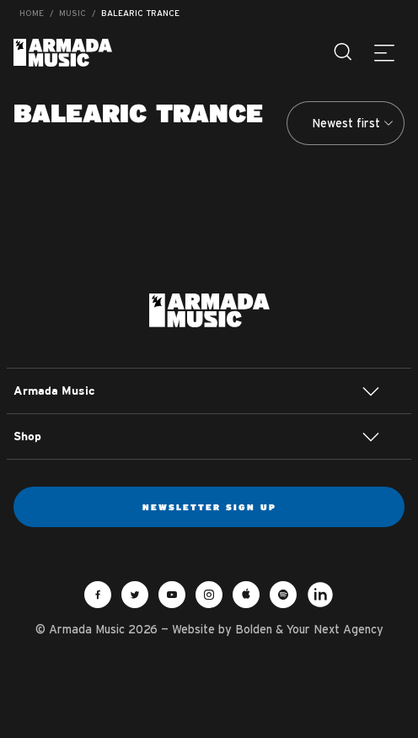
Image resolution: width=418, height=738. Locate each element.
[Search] (344, 52)
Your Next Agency (335, 629)
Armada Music (62, 52)
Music (72, 13)
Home (31, 13)
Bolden (253, 629)
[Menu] (384, 52)
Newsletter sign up (209, 507)
